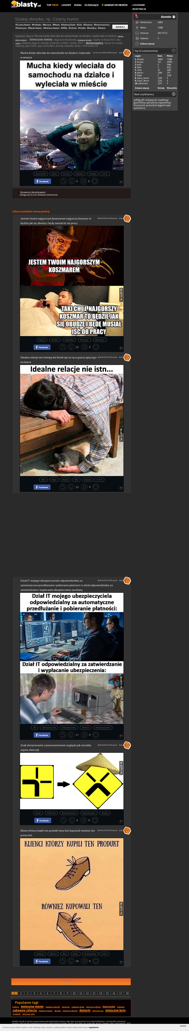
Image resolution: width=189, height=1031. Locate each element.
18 (127, 993)
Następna (67, 981)
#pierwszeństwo (69, 813)
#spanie (87, 480)
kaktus (140, 73)
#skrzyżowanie (89, 813)
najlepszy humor (46, 1011)
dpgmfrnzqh (164, 105)
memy (18, 43)
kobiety (15, 1007)
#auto (54, 174)
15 (107, 993)
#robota (55, 340)
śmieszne (66, 1007)
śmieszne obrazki (85, 40)
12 (87, 993)
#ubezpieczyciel (49, 727)
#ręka (54, 480)
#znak (38, 813)
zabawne (121, 1007)
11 (80, 993)
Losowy (66, 5)
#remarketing (90, 954)
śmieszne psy (98, 1011)
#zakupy (40, 954)
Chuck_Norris (143, 81)
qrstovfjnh (151, 105)
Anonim (140, 59)
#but (65, 954)
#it (34, 727)
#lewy (75, 954)
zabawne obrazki (52, 1007)
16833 (160, 22)
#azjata (105, 813)
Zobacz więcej (147, 44)
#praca (42, 340)
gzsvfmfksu (140, 102)
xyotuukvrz (139, 108)
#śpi (76, 480)
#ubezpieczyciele (103, 727)
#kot (43, 480)
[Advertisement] (71, 514)
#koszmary (99, 340)
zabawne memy (77, 1007)
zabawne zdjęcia (24, 1010)
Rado (139, 75)
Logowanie (139, 5)
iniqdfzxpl (163, 100)
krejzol (140, 62)
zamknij (183, 1026)
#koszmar (84, 340)
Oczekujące (91, 5)
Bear (139, 67)
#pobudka (69, 340)
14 (100, 993)
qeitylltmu (152, 102)
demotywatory (94, 42)
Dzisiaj (161, 88)
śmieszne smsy (28, 1014)
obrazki (57, 1011)
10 (74, 993)
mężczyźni (109, 1006)
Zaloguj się (25, 195)
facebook (16, 1014)
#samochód (41, 174)
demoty (85, 1010)
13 (94, 993)
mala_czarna (143, 78)
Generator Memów (115, 5)
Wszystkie (172, 88)
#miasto (79, 174)
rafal (139, 70)
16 (114, 993)
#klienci (53, 954)
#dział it (85, 727)
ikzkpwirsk (151, 100)
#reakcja (93, 174)
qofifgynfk (139, 100)
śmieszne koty (115, 1010)
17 (120, 993)
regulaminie (94, 1027)
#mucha (66, 174)
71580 (160, 27)
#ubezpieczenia (69, 727)
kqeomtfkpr (164, 102)
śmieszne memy (32, 1006)
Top (53, 5)
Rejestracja (139, 9)
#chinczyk (51, 813)
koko (139, 64)
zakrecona (143, 83)
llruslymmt (139, 105)
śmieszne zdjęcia (93, 1007)
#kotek (65, 480)
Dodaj (77, 5)
